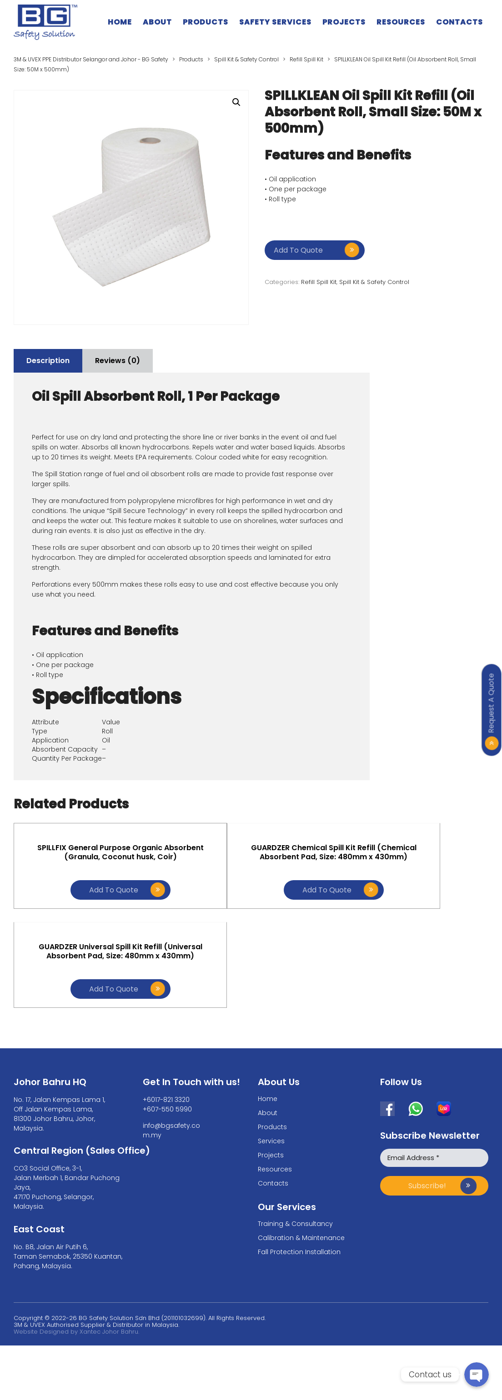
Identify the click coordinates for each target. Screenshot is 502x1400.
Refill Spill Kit (318, 282)
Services (271, 1056)
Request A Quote (491, 703)
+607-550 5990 (167, 1024)
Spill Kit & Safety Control (374, 282)
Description (51, 360)
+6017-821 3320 (166, 1015)
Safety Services (275, 22)
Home (120, 22)
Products (205, 22)
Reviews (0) (127, 360)
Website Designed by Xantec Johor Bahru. (76, 1247)
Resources (400, 22)
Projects (344, 22)
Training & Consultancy (295, 1139)
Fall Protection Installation (299, 1167)
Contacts (459, 22)
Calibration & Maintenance (301, 1153)
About (157, 22)
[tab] (51, 361)
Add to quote (298, 250)
